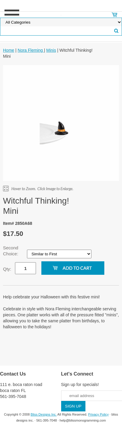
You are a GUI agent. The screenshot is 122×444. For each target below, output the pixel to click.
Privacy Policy (98, 414)
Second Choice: (11, 250)
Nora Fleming (31, 50)
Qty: (7, 268)
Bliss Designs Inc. (44, 414)
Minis (51, 50)
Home (8, 50)
